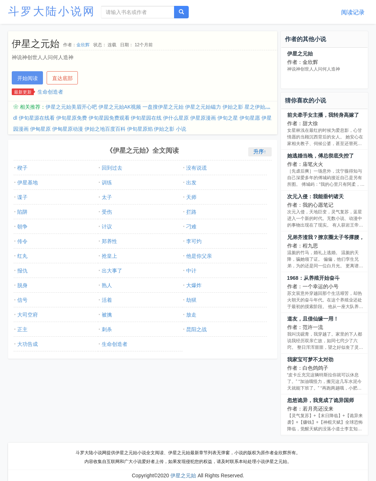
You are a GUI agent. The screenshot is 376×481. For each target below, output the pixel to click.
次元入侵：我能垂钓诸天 (315, 196)
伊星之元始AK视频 (119, 107)
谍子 (22, 197)
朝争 (22, 226)
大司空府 (27, 315)
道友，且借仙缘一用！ (313, 319)
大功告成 (27, 344)
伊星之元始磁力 (203, 107)
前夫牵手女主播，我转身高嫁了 (323, 115)
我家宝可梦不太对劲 (310, 359)
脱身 (22, 285)
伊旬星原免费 (71, 118)
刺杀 (107, 329)
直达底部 (62, 78)
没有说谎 (196, 168)
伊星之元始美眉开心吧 (71, 107)
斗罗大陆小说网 (51, 11)
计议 (107, 226)
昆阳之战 (196, 329)
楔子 (22, 168)
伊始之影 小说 (170, 129)
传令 (22, 241)
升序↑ (259, 152)
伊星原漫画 (203, 118)
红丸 (22, 256)
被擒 (107, 315)
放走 (191, 315)
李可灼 (194, 241)
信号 (22, 300)
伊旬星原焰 (140, 129)
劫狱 (191, 300)
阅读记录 (353, 12)
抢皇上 (109, 256)
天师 (191, 197)
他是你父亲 (199, 256)
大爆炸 (194, 285)
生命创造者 (50, 92)
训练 (107, 182)
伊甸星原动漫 (67, 129)
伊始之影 (233, 107)
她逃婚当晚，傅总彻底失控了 (320, 156)
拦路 (191, 212)
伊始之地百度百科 (105, 129)
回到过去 (112, 168)
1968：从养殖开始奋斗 (313, 278)
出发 (191, 182)
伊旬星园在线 (146, 118)
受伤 (107, 212)
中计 (191, 271)
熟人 (107, 285)
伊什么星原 (176, 118)
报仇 (22, 271)
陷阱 (22, 212)
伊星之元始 (300, 54)
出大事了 (112, 271)
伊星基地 (27, 182)
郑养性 (109, 241)
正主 (22, 329)
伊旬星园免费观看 (109, 118)
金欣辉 (83, 44)
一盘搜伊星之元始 (163, 107)
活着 (107, 300)
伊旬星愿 (249, 118)
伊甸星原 (40, 129)
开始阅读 (27, 78)
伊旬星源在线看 (37, 118)
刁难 (191, 226)
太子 (107, 197)
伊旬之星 (227, 118)
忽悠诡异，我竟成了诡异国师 (320, 400)
